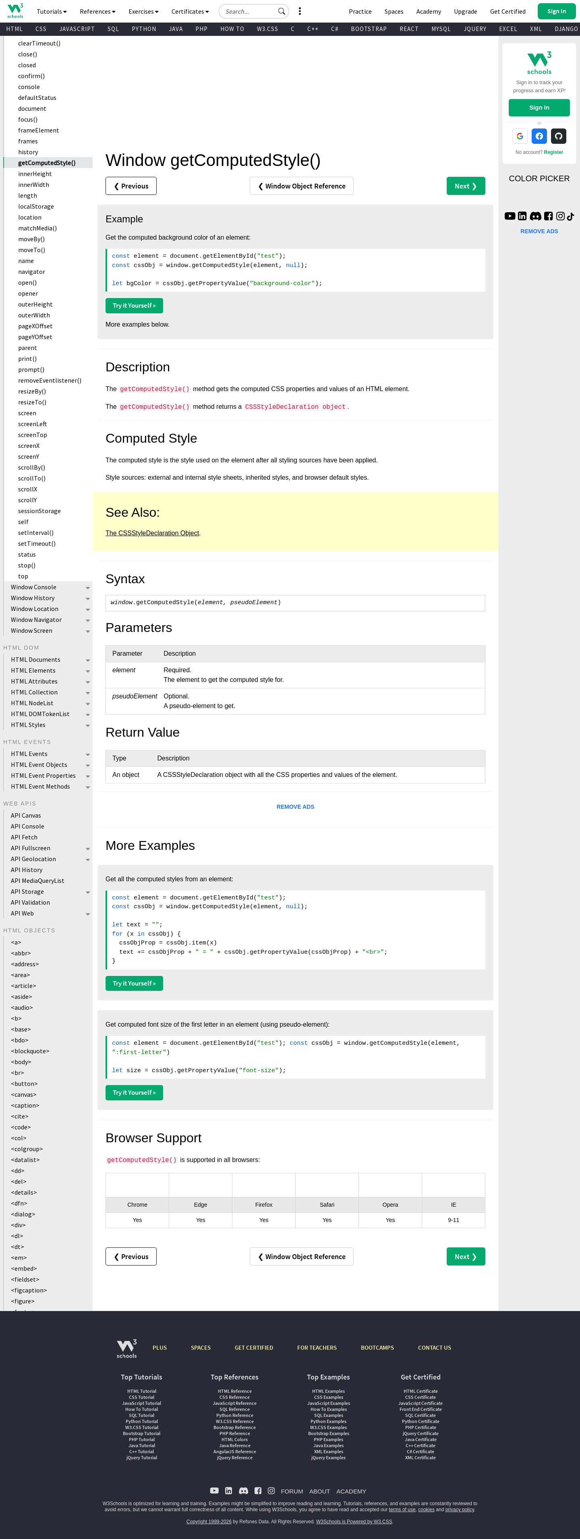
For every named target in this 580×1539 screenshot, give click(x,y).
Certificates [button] (190, 11)
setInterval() (36, 532)
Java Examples (328, 1445)
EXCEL (508, 29)
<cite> (20, 1116)
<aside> (21, 996)
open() (27, 282)
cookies (426, 1509)
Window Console (33, 587)
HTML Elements (33, 670)
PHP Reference (235, 1433)
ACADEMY (351, 1491)
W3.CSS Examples (328, 1427)
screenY (28, 456)
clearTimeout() (39, 43)
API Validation (30, 902)
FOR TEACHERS (317, 1347)
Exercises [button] (143, 11)
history (28, 152)
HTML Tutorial (141, 1391)
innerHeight (35, 174)
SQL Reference (235, 1409)
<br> (17, 1073)
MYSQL (441, 29)
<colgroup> (27, 1149)
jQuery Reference (235, 1457)
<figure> (23, 1301)
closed (27, 65)
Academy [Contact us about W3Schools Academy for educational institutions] (428, 11)
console (29, 87)
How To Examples (329, 1409)
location (29, 217)
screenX (28, 445)
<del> (19, 1181)
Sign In (539, 107)
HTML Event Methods (40, 786)
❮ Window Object (302, 186)
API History (26, 870)
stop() (26, 565)
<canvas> (24, 1094)
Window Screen (31, 630)
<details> (24, 1192)
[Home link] (15, 10)
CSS (41, 29)
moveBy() (31, 239)
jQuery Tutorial (141, 1457)
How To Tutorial (141, 1409)
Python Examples (328, 1421)
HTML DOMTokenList (40, 714)
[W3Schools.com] (127, 1353)
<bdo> (20, 1040)
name (26, 261)
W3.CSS (267, 29)
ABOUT (319, 1491)
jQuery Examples (328, 1457)
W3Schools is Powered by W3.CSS (354, 1522)
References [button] (98, 11)
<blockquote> (30, 1051)
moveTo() (31, 250)
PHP (201, 29)
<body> (21, 1062)
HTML (14, 29)
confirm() (31, 76)
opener (28, 293)
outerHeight (35, 304)
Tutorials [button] (52, 11)
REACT (409, 29)
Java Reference (235, 1445)
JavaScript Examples (328, 1403)
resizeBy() (32, 391)
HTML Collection (34, 692)
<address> (25, 964)
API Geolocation (33, 859)
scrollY (27, 500)
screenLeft (32, 424)
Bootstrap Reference (234, 1427)
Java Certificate (421, 1439)
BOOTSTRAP (369, 29)
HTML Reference (235, 1391)
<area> (20, 975)
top (23, 576)
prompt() (31, 369)
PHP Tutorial (142, 1439)
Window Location (34, 609)
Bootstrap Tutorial (141, 1433)
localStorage (36, 206)
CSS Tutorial (141, 1397)
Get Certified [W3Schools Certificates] (508, 11)
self (23, 522)
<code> (21, 1127)
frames (28, 141)
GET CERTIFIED (254, 1347)
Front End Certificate (421, 1409)
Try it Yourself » (134, 305)
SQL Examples (328, 1415)
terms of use (402, 1509)
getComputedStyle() (46, 163)
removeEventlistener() (49, 380)
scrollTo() (32, 478)
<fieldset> (25, 1279)
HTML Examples (328, 1391)
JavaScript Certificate (420, 1403)
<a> (16, 942)
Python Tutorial (142, 1421)
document (32, 108)
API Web (22, 913)
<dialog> (23, 1214)
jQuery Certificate (421, 1433)
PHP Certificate (420, 1427)
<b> (16, 1018)
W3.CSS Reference (235, 1421)
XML (536, 29)
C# (334, 29)
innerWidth (33, 184)
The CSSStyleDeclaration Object (152, 533)
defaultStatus (37, 97)
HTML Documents (35, 659)
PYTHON (144, 29)
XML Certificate (420, 1457)
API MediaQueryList (37, 880)
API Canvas (26, 815)
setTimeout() (37, 543)
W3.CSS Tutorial (141, 1427)
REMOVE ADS (296, 807)
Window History (32, 598)
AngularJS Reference (234, 1451)
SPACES (201, 1347)
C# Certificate (420, 1451)
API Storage (27, 891)
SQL (113, 29)
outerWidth (34, 315)
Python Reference (234, 1415)
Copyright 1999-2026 (209, 1522)
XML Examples (328, 1451)
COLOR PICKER (539, 178)
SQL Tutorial (141, 1415)
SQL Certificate (420, 1415)
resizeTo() (32, 402)
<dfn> (19, 1203)
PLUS (160, 1347)
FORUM (292, 1491)
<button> (24, 1083)
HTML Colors (235, 1439)
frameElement (38, 130)
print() (27, 358)
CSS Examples (328, 1397)
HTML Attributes (34, 681)
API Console (27, 826)
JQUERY (475, 29)
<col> (19, 1138)
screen (27, 413)
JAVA (176, 29)
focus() (27, 119)
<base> (21, 1029)
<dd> (18, 1170)
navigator (31, 271)
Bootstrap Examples (328, 1433)
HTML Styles (28, 725)
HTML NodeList (32, 703)
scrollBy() (31, 467)
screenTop (32, 435)
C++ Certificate (420, 1445)
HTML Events (29, 754)
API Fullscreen (30, 848)
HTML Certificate (421, 1391)
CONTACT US (434, 1347)
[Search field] (254, 11)
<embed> (24, 1268)
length (27, 195)
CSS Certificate (420, 1397)
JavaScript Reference (235, 1403)
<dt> (17, 1247)
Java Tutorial (141, 1445)
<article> (23, 986)
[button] (282, 11)
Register (553, 152)
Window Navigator (36, 619)
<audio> (22, 1007)
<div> (18, 1225)
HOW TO (232, 29)
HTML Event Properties (43, 775)
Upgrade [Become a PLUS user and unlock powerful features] (465, 11)
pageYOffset (35, 337)
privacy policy (459, 1509)
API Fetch (24, 837)
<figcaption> (29, 1290)
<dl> (17, 1236)
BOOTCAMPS (377, 1347)
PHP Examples (328, 1439)
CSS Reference (235, 1397)
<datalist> (25, 1160)
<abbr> (21, 953)
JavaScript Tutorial (141, 1403)
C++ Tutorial (141, 1451)
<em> (19, 1257)
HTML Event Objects (39, 764)
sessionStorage (39, 511)
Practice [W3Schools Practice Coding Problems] (360, 11)
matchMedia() (37, 228)
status (27, 554)
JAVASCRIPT (77, 29)
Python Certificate (420, 1421)
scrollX (27, 489)
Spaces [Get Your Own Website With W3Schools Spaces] (394, 11)
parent (27, 348)
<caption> (25, 1105)
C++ (313, 29)
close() (27, 54)
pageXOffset (35, 326)
